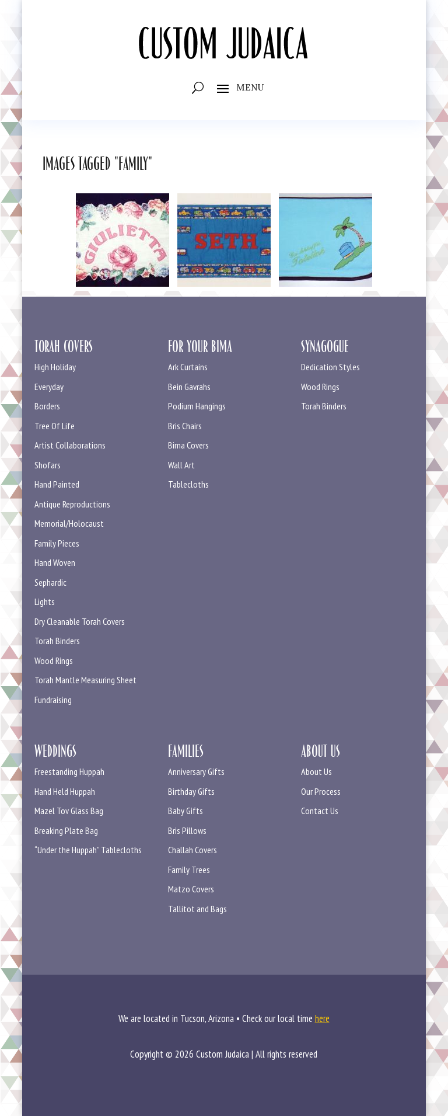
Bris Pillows (187, 830)
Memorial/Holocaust (69, 523)
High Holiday (55, 367)
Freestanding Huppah (69, 771)
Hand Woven (54, 562)
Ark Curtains (188, 367)
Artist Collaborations (70, 445)
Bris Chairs (185, 426)
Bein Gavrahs (189, 386)
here (322, 1018)
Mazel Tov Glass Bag (68, 810)
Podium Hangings (197, 406)
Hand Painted (56, 484)
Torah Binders (57, 640)
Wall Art (181, 465)
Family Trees (189, 869)
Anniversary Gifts (196, 771)
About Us (316, 771)
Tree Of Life (54, 426)
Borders (47, 406)
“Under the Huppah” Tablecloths (88, 850)
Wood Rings (53, 660)
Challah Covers (192, 850)
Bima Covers (188, 445)
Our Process (321, 791)
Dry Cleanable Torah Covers (79, 621)
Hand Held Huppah (64, 791)
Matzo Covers (191, 889)
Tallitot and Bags (197, 909)
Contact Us (319, 810)
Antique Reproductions (72, 504)
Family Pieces (56, 543)
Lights (44, 601)
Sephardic (50, 582)
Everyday (49, 386)
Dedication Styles (330, 367)
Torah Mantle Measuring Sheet (85, 680)
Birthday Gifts (191, 791)
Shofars (47, 465)
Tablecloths (188, 484)
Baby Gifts (185, 810)
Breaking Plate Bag (66, 830)
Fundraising (53, 699)
